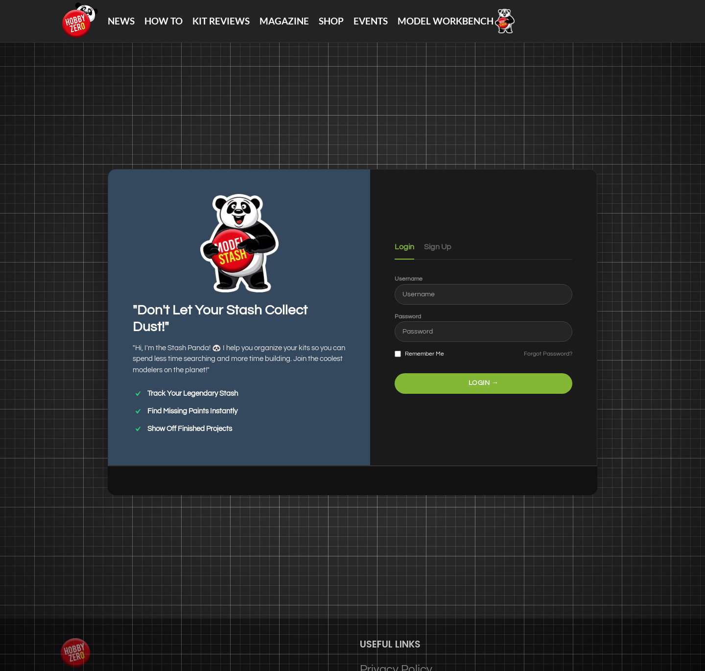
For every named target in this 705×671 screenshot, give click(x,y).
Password (408, 325)
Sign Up (437, 256)
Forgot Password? (548, 362)
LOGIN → (484, 391)
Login (404, 256)
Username (409, 288)
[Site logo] (84, 25)
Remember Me (419, 362)
